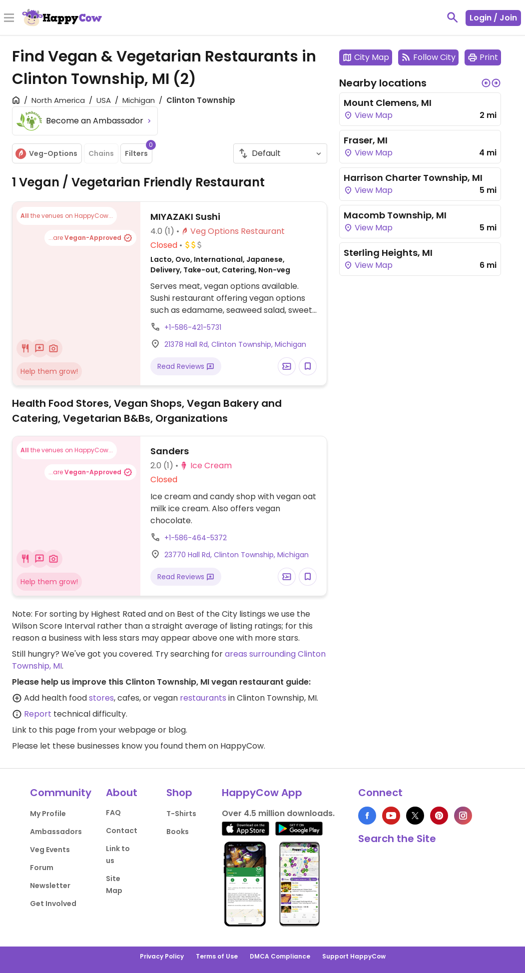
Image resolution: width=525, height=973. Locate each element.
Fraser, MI (366, 140)
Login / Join (493, 17)
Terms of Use (217, 956)
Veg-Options (45, 153)
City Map (365, 57)
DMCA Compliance (280, 956)
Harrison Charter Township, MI (413, 177)
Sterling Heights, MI (388, 252)
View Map (368, 115)
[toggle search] (453, 17)
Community (60, 793)
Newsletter (50, 886)
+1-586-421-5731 (192, 327)
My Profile (48, 814)
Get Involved (53, 904)
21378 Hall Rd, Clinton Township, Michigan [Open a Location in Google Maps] (235, 344)
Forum (41, 868)
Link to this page (43, 730)
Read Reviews (185, 366)
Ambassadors (56, 832)
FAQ (113, 813)
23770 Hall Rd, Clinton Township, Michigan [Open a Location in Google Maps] (236, 555)
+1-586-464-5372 (195, 538)
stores (101, 698)
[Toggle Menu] (9, 18)
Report (37, 714)
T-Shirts (181, 814)
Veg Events (50, 850)
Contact (121, 831)
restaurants (203, 698)
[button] (486, 83)
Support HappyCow (354, 956)
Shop (179, 793)
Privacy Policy (162, 956)
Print (483, 57)
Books (177, 832)
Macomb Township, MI (395, 215)
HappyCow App (262, 793)
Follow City (428, 57)
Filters (138, 150)
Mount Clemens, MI (388, 102)
